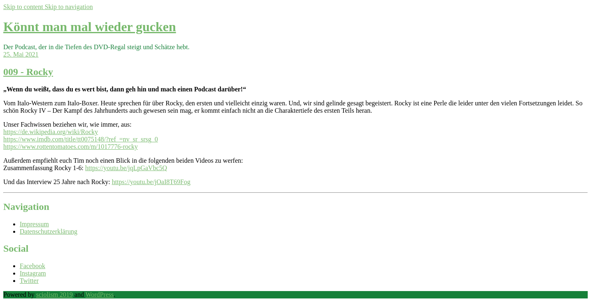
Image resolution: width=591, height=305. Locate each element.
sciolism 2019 (54, 294)
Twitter (29, 280)
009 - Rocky (28, 71)
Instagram (33, 273)
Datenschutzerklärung (48, 231)
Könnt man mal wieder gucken (89, 26)
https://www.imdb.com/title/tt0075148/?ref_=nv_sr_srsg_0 (80, 139)
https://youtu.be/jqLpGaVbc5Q (126, 167)
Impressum (34, 224)
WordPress (99, 294)
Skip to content (24, 6)
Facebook (32, 265)
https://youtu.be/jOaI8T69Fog (151, 181)
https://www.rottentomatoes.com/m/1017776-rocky (70, 146)
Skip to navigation (69, 6)
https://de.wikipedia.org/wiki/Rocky (50, 131)
